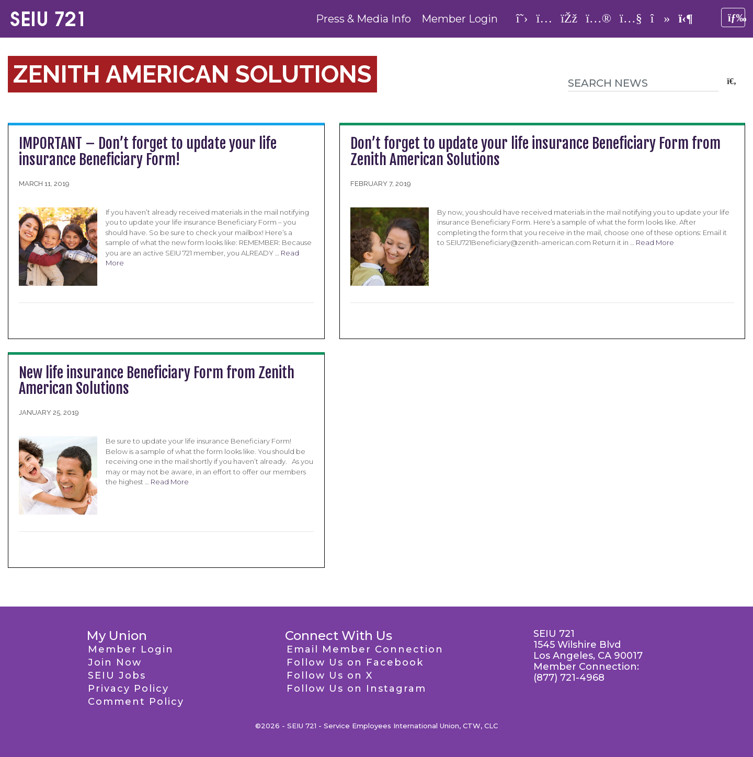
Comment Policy (136, 701)
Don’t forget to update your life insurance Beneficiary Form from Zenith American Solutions (535, 151)
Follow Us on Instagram (356, 688)
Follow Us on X (330, 675)
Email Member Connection (365, 649)
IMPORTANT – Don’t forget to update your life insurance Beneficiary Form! (148, 151)
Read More (655, 242)
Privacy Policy (128, 688)
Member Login (459, 19)
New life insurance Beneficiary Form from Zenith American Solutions (156, 381)
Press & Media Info (363, 19)
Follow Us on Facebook (355, 662)
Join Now (115, 662)
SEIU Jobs (117, 675)
